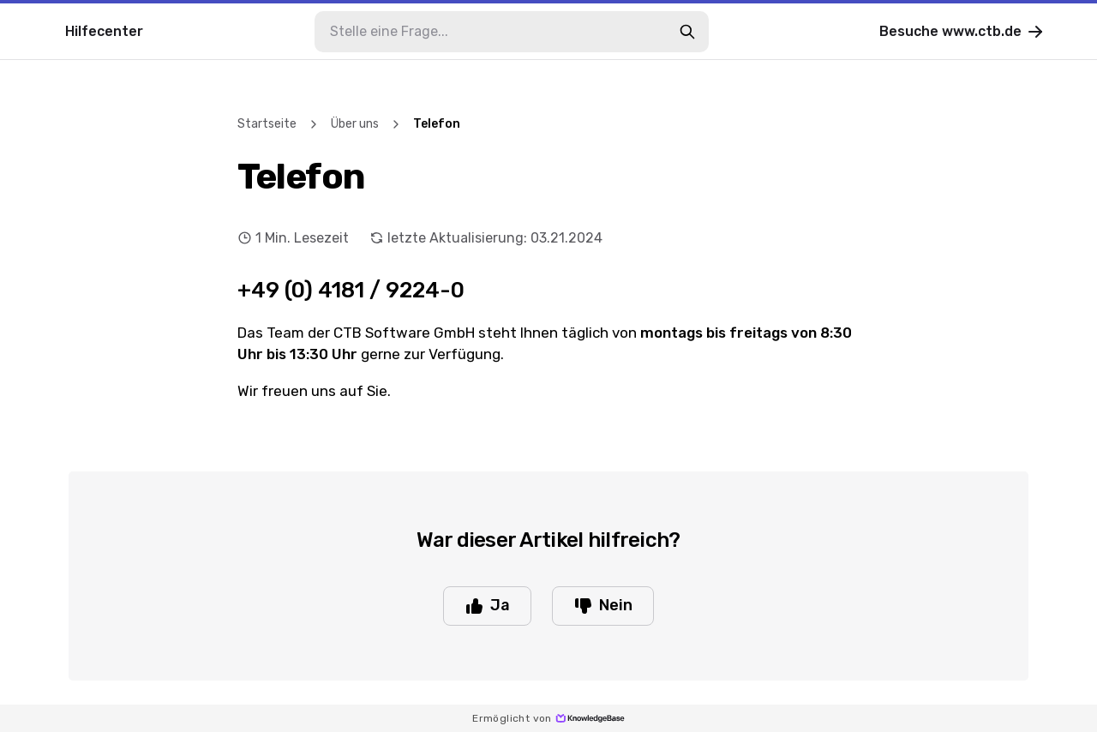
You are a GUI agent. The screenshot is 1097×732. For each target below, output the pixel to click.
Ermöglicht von (548, 718)
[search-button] (687, 32)
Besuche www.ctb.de (962, 31)
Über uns (355, 124)
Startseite (267, 124)
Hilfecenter (104, 31)
